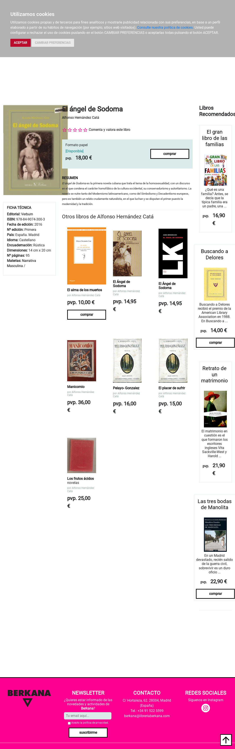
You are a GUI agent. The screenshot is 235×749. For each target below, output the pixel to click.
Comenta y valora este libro (109, 130)
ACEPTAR (20, 42)
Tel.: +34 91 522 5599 (147, 711)
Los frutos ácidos (80, 479)
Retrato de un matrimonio (214, 374)
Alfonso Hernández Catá (80, 118)
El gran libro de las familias (214, 138)
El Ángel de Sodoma (121, 284)
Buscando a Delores (214, 254)
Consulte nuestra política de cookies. (165, 27)
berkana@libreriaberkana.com (147, 716)
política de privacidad (95, 722)
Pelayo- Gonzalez (126, 388)
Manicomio (75, 387)
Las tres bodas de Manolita (215, 504)
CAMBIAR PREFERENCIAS (53, 42)
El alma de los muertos (84, 290)
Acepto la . (90, 722)
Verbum (27, 214)
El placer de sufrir (172, 388)
